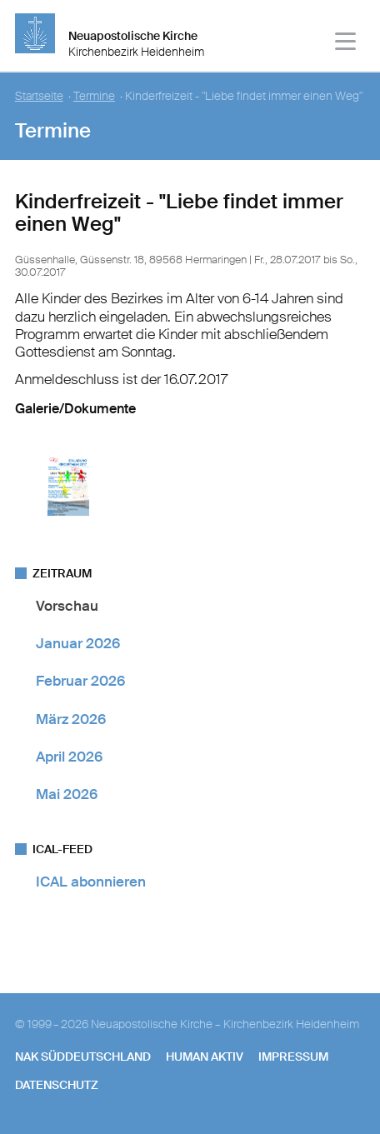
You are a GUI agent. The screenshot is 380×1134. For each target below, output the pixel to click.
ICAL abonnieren (91, 881)
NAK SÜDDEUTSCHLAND (83, 1056)
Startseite (39, 96)
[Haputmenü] (346, 43)
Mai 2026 (67, 794)
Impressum (293, 1056)
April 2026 (69, 756)
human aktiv (204, 1056)
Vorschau (67, 606)
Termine (94, 96)
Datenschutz (56, 1084)
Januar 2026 (78, 643)
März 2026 (71, 719)
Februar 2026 (80, 681)
